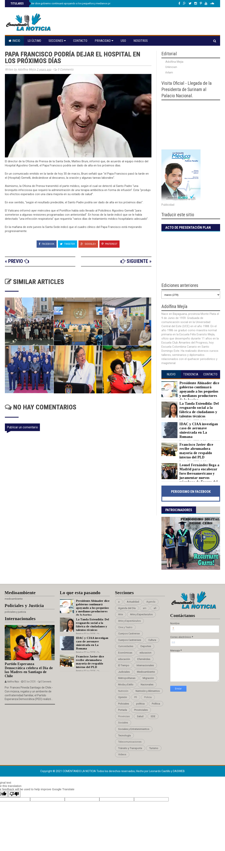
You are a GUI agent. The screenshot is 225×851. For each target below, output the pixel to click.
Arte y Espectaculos (141, 614)
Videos (122, 754)
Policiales (123, 703)
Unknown (171, 67)
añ (155, 608)
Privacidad (104, 41)
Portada (122, 709)
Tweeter (67, 243)
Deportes (145, 646)
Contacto (80, 41)
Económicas (125, 652)
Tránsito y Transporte (130, 748)
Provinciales (141, 709)
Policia (148, 697)
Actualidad (133, 601)
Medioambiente (146, 671)
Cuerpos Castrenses (129, 639)
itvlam (169, 72)
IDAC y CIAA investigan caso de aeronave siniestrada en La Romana (198, 430)
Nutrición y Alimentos (148, 690)
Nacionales (147, 684)
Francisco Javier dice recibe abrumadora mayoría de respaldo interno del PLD (196, 451)
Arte (120, 614)
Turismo (153, 748)
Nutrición (123, 690)
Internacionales (145, 665)
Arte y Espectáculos (129, 620)
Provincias (124, 716)
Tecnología (124, 735)
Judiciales (124, 671)
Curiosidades (125, 646)
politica (140, 703)
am (144, 608)
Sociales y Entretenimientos (133, 729)
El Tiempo (123, 665)
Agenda (150, 601)
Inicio (14, 41)
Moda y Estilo (125, 684)
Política (156, 703)
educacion (145, 652)
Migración (148, 678)
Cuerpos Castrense (129, 633)
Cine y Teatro (125, 627)
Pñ (135, 697)
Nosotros (140, 41)
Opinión (122, 697)
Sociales (123, 722)
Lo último (34, 41)
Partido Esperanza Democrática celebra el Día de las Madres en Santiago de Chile (29, 670)
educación (124, 659)
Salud (140, 716)
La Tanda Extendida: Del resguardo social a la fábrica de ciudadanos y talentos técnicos (199, 410)
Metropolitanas (126, 678)
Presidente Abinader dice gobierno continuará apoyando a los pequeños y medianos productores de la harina (73, 3)
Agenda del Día (127, 608)
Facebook (46, 243)
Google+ (88, 243)
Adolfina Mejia (174, 61)
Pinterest (109, 243)
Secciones (57, 41)
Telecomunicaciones (129, 741)
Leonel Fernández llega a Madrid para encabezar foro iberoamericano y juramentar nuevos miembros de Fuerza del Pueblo (190, 475)
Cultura (152, 639)
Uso (123, 41)
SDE (153, 716)
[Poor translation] (14, 794)
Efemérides (143, 659)
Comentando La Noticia (79, 771)
